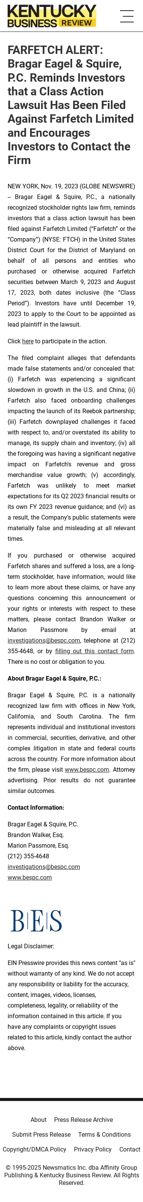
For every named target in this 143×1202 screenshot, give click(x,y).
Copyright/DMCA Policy (34, 1149)
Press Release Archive (83, 1119)
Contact (129, 1149)
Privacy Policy (93, 1149)
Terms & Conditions (104, 1134)
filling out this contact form (94, 651)
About (39, 1119)
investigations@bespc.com (44, 640)
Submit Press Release (41, 1134)
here (28, 341)
